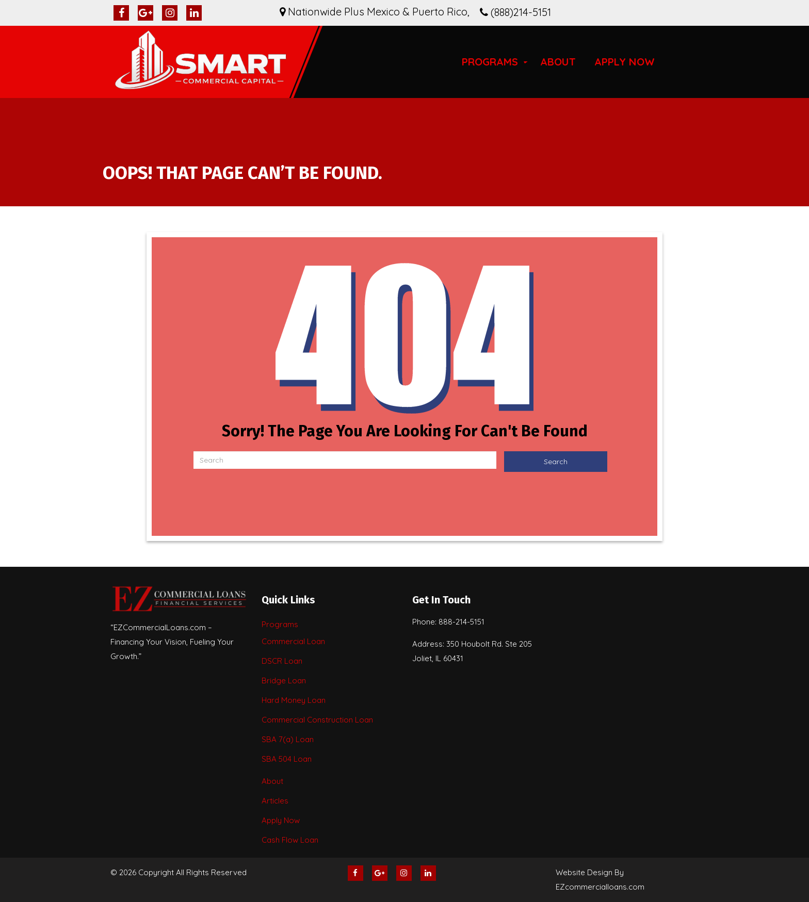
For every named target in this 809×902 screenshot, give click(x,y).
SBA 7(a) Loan (288, 739)
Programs (490, 61)
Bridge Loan (284, 680)
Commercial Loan (293, 641)
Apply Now (624, 61)
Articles (275, 801)
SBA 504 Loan (287, 759)
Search (556, 461)
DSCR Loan (282, 661)
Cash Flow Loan (290, 840)
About (558, 61)
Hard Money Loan (294, 700)
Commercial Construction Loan (317, 720)
